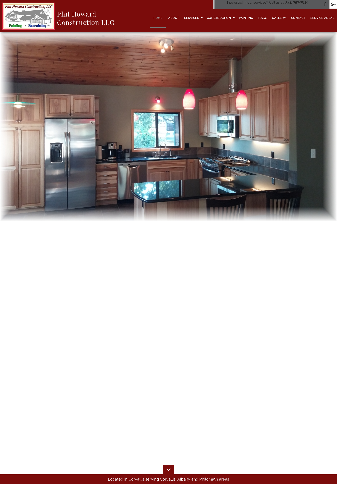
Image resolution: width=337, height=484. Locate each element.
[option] (168, 126)
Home (157, 18)
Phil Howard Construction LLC (85, 18)
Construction (219, 18)
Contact (298, 18)
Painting (246, 18)
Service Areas (322, 18)
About (173, 18)
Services (191, 18)
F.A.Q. (262, 18)
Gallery (279, 18)
